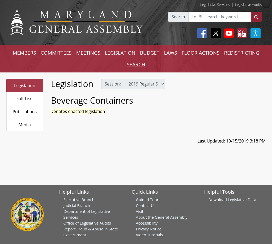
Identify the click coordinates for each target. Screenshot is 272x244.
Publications (24, 112)
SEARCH (136, 64)
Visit (139, 211)
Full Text (24, 98)
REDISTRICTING (242, 52)
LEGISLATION (120, 52)
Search (178, 17)
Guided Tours (148, 199)
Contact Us (146, 205)
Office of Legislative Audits (87, 223)
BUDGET (149, 52)
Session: (113, 84)
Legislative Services (215, 4)
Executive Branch (79, 199)
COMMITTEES (56, 52)
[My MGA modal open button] (241, 33)
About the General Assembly (162, 217)
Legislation (24, 85)
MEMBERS (24, 52)
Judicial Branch (76, 205)
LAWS (170, 52)
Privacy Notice (149, 228)
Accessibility (147, 223)
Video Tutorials (149, 234)
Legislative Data (242, 199)
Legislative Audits (248, 4)
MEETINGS (88, 52)
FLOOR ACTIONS (201, 52)
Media (25, 125)
